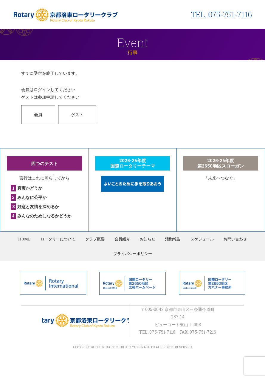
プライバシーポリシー (132, 253)
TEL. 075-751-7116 (221, 14)
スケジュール (202, 239)
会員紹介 (122, 239)
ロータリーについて (58, 239)
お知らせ (147, 239)
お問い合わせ (235, 239)
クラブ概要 (95, 239)
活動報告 (173, 239)
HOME (24, 239)
